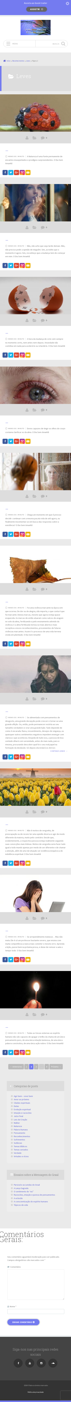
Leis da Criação (20, 1119)
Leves (28, 61)
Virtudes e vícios (21, 1156)
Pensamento (19, 1133)
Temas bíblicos (20, 1146)
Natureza (18, 1126)
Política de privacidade (36, 1392)
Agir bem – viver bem (23, 1096)
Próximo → (56, 1066)
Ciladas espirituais (22, 1103)
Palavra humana (21, 1129)
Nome (13, 1306)
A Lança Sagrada (21, 1188)
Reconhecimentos (18, 61)
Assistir (35, 9)
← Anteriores (16, 1066)
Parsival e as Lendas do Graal (27, 1184)
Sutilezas (18, 1143)
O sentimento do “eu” (23, 1191)
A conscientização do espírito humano (31, 1201)
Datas (16, 1106)
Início (8, 61)
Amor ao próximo (21, 1099)
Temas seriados (21, 1149)
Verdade (17, 1153)
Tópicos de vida (21, 1205)
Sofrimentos (19, 1139)
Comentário (15, 1267)
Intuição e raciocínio (23, 1113)
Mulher (17, 1123)
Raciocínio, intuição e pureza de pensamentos (34, 1194)
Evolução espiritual (22, 1109)
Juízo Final (18, 1116)
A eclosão (18, 1198)
